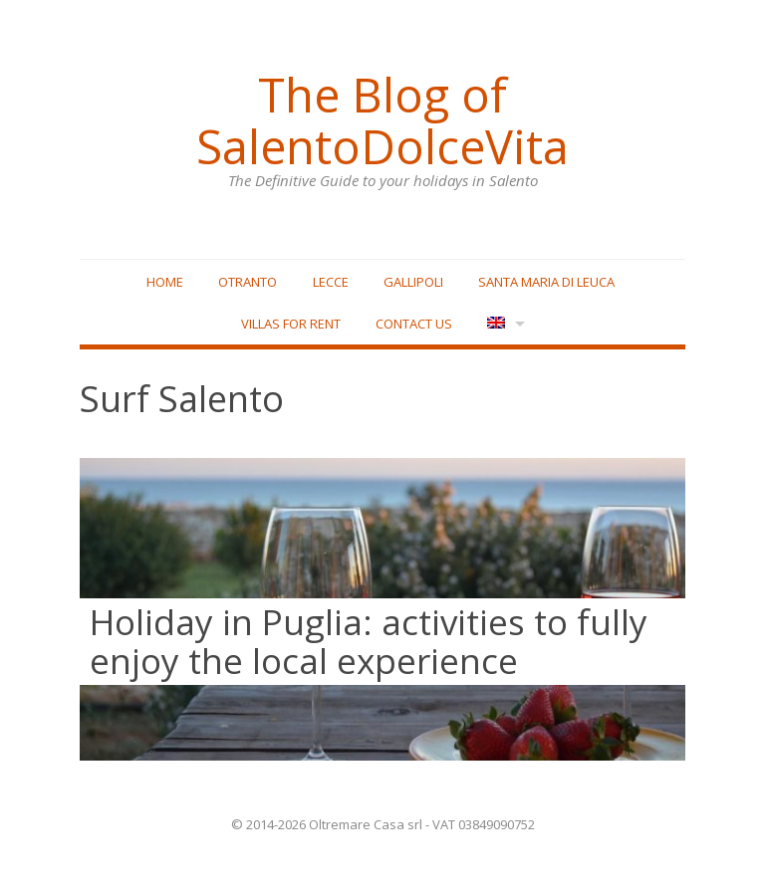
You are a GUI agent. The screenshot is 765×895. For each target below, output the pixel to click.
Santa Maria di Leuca (546, 282)
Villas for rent (291, 324)
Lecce (331, 282)
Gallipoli (413, 282)
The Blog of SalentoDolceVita (382, 120)
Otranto (247, 282)
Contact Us (414, 324)
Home (164, 282)
